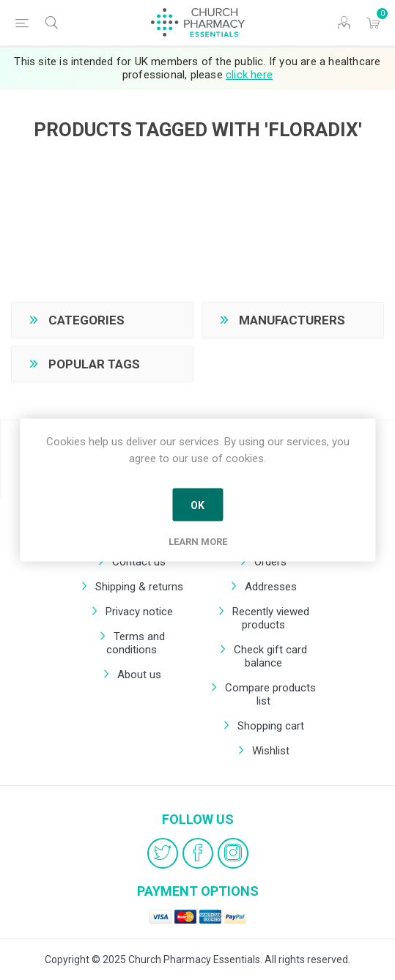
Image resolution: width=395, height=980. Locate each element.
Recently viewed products (270, 618)
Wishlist (270, 750)
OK (197, 505)
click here (249, 74)
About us (139, 674)
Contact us (139, 561)
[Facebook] (198, 853)
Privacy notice (139, 611)
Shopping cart (270, 725)
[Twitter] (163, 853)
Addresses (271, 586)
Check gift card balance (270, 656)
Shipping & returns (139, 586)
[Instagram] (233, 853)
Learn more (198, 541)
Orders (270, 561)
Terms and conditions (135, 643)
